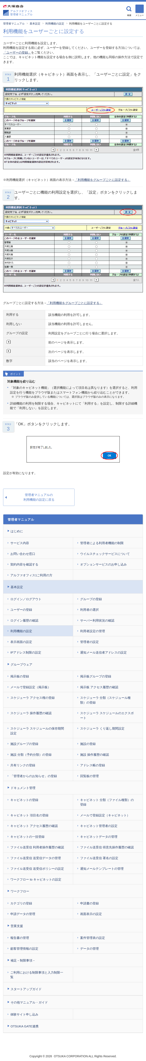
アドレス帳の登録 (92, 765)
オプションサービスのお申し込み (103, 564)
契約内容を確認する (24, 564)
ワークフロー (20, 891)
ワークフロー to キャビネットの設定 (35, 879)
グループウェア (21, 664)
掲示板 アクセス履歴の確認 (99, 687)
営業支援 (17, 926)
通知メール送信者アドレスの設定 (103, 652)
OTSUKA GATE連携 (25, 1026)
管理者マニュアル (14, 23)
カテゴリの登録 (21, 903)
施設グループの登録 (24, 744)
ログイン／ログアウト (25, 599)
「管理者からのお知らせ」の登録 (33, 776)
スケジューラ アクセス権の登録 (32, 697)
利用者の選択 (89, 609)
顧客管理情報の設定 (24, 948)
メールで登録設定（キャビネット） (105, 815)
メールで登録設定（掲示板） (30, 687)
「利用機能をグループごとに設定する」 (102, 180)
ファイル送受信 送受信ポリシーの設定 (37, 868)
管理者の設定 (89, 642)
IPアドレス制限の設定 (25, 652)
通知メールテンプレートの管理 (102, 868)
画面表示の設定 (91, 914)
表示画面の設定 (21, 642)
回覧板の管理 (89, 776)
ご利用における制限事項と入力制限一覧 (36, 975)
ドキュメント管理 (23, 788)
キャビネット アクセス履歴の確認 (34, 826)
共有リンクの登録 (22, 765)
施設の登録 (88, 744)
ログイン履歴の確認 (24, 620)
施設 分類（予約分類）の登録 (31, 754)
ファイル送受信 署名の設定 (99, 858)
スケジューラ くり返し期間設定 (102, 728)
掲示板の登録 (19, 676)
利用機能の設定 (54, 23)
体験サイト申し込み (24, 1014)
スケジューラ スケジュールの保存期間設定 (37, 731)
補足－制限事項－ (23, 960)
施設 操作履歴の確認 (94, 754)
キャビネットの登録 (24, 800)
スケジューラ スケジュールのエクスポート (107, 715)
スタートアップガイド (26, 989)
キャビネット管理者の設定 (98, 826)
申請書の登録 (89, 903)
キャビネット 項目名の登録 (29, 815)
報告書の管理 (19, 938)
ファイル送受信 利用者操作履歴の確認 (37, 847)
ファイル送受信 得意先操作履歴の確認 (107, 847)
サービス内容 (19, 543)
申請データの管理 (22, 914)
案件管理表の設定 (92, 938)
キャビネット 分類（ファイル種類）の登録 (107, 802)
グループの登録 (91, 599)
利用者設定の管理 (92, 631)
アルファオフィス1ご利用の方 (31, 575)
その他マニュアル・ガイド (29, 1002)
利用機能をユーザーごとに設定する (90, 23)
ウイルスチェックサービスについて (105, 554)
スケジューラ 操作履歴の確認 (31, 713)
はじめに (17, 531)
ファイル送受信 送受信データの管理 (35, 858)
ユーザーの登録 (21, 609)
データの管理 (89, 948)
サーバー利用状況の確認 (97, 620)
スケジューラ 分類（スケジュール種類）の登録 (105, 700)
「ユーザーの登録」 (17, 52)
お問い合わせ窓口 (22, 554)
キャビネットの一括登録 (27, 836)
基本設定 (35, 23)
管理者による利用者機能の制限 (102, 543)
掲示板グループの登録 (95, 676)
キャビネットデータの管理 (98, 836)
